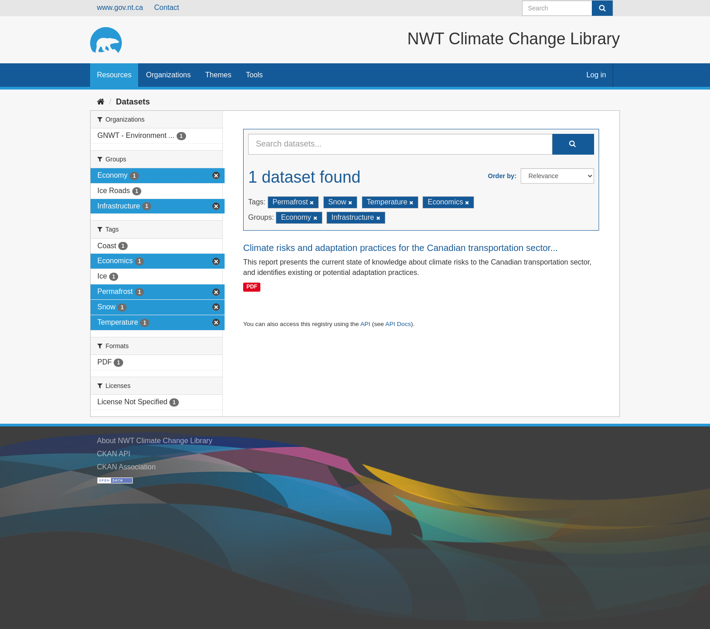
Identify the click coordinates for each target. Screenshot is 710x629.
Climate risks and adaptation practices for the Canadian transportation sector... (400, 248)
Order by (501, 176)
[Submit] (602, 8)
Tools (254, 75)
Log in (596, 75)
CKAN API (113, 454)
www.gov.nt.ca (120, 7)
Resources (114, 75)
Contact (166, 7)
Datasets (133, 101)
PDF (251, 287)
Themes (218, 75)
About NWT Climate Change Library (154, 441)
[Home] (101, 101)
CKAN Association (126, 467)
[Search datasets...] (400, 144)
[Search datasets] (567, 8)
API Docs (398, 324)
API (365, 324)
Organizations (168, 75)
